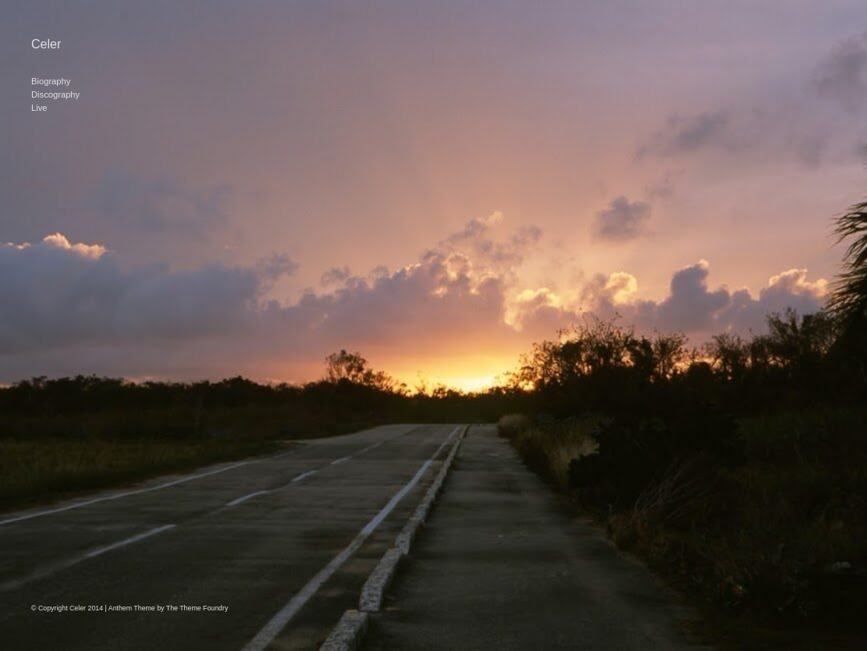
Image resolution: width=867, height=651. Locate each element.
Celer (46, 44)
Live (39, 107)
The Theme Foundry (197, 608)
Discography (55, 94)
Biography (50, 81)
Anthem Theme (131, 608)
